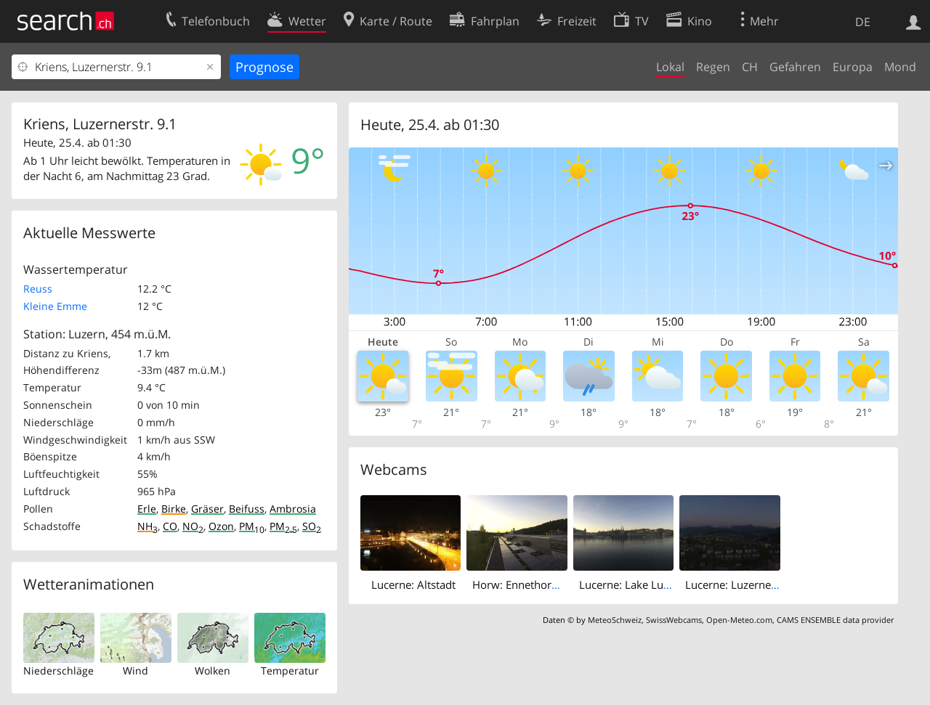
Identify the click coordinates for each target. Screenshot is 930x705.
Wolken (212, 670)
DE (862, 22)
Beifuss (246, 508)
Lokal (670, 67)
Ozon (221, 526)
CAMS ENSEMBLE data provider (835, 619)
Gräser (207, 508)
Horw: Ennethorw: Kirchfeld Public (558, 584)
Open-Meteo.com (739, 619)
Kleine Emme (55, 306)
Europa (853, 67)
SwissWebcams (674, 619)
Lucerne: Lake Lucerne (635, 584)
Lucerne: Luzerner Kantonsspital (765, 584)
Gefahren (795, 67)
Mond (900, 67)
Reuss (37, 289)
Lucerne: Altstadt (413, 584)
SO (311, 526)
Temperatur (290, 670)
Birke (173, 508)
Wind (135, 670)
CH (750, 67)
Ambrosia (293, 508)
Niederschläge (58, 670)
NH (147, 526)
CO (170, 526)
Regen (713, 67)
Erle (146, 508)
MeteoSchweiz (615, 619)
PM (251, 526)
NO (192, 526)
